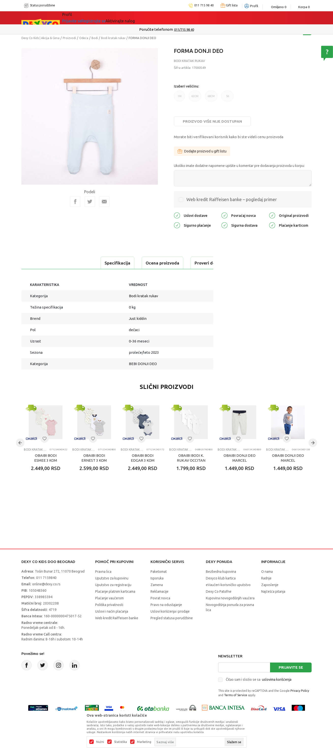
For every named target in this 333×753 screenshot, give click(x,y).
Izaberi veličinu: (186, 86)
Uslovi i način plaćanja (111, 611)
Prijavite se (291, 667)
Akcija (104, 17)
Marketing (144, 741)
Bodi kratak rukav (113, 38)
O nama (267, 572)
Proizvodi (69, 38)
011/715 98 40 (184, 29)
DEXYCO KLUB (130, 17)
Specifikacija (42, 263)
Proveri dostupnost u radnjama (150, 263)
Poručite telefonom (156, 29)
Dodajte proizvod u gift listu (202, 151)
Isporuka (157, 578)
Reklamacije (159, 591)
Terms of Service (235, 695)
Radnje (266, 578)
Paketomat (159, 572)
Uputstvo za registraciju (113, 585)
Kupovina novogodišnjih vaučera (230, 598)
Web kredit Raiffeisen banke (116, 618)
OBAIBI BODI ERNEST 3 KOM (94, 457)
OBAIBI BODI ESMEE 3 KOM (45, 457)
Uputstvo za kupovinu (111, 578)
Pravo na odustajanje (166, 605)
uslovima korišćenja (276, 679)
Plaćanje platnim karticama (115, 591)
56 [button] (227, 98)
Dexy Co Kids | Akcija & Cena (40, 38)
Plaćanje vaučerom (109, 598)
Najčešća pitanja (273, 591)
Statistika (120, 741)
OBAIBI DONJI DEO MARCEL (240, 457)
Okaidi (159, 17)
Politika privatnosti (109, 605)
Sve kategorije (79, 17)
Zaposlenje (269, 585)
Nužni (100, 741)
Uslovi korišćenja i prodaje (170, 611)
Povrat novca (160, 598)
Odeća (83, 38)
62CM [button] (194, 98)
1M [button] (179, 98)
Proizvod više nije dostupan (212, 121)
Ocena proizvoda (87, 263)
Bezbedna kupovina (221, 572)
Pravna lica (103, 572)
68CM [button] (211, 98)
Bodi (94, 38)
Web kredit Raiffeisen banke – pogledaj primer (231, 199)
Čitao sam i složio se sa (258, 679)
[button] (44, 438)
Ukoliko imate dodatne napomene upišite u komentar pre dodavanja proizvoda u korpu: (239, 166)
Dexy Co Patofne (218, 591)
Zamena (157, 585)
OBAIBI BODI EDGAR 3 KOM (142, 457)
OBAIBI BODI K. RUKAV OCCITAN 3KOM (191, 460)
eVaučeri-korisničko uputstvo (228, 585)
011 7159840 (46, 578)
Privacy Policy (299, 690)
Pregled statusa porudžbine (172, 618)
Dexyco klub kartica (221, 578)
